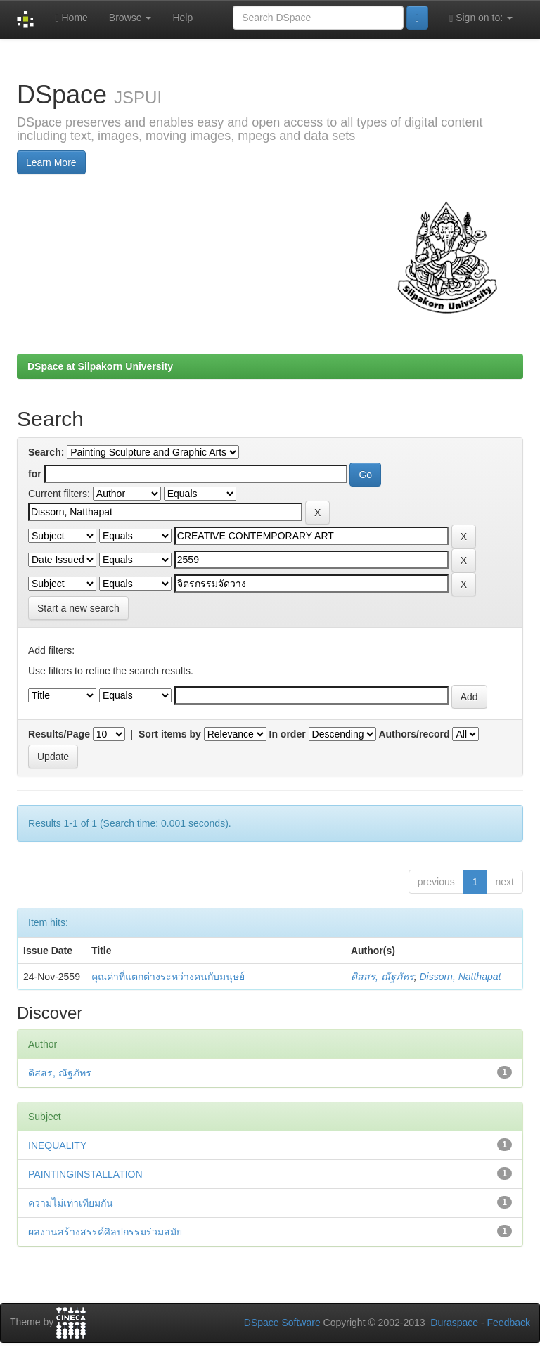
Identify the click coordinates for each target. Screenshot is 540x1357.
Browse (130, 17)
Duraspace (454, 1322)
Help (182, 17)
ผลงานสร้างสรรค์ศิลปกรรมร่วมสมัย (105, 1231)
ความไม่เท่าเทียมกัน (70, 1203)
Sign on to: (481, 18)
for (34, 474)
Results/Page (59, 734)
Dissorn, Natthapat (460, 976)
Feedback (508, 1322)
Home (71, 18)
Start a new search (78, 608)
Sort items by (170, 734)
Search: (46, 452)
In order (287, 734)
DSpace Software (282, 1322)
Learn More (51, 162)
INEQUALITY (57, 1145)
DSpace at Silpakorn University (100, 366)
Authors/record (413, 734)
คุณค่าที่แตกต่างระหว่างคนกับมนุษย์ (168, 976)
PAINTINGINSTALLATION (85, 1174)
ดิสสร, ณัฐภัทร (382, 976)
